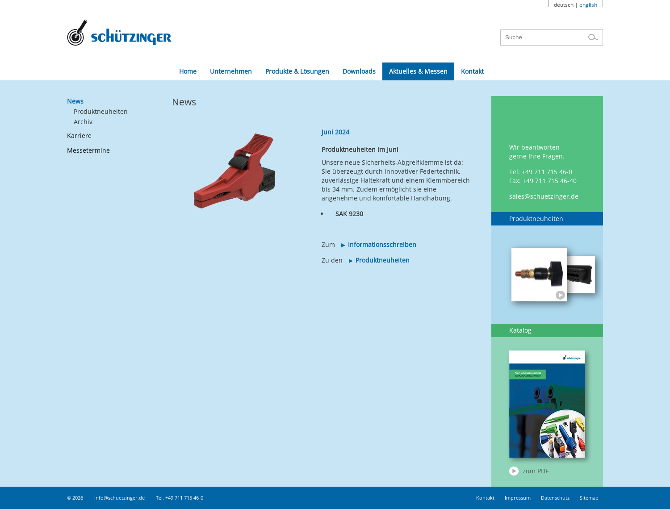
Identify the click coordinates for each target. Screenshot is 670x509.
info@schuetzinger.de (119, 497)
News (75, 101)
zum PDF (536, 471)
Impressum (518, 497)
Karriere (79, 135)
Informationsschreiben (382, 244)
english (588, 4)
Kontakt (485, 497)
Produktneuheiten (101, 111)
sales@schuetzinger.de (543, 196)
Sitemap (589, 497)
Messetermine (88, 150)
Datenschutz (555, 497)
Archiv (83, 121)
